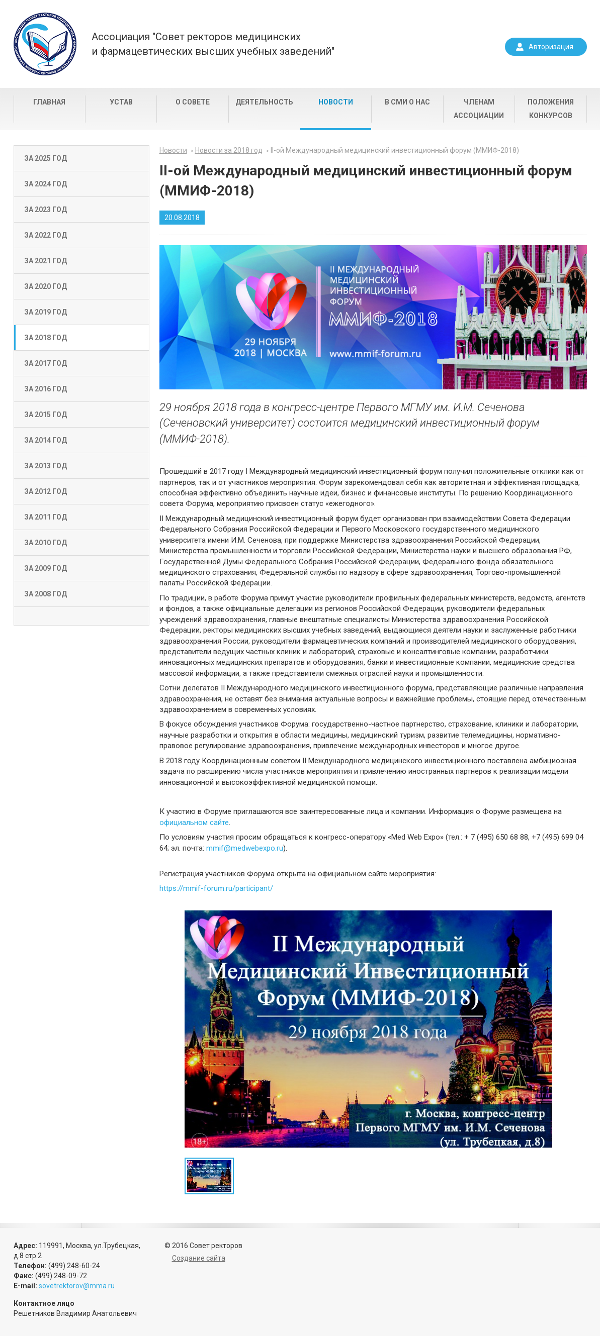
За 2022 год (45, 235)
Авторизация (551, 47)
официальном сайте (194, 822)
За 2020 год (45, 286)
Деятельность (264, 102)
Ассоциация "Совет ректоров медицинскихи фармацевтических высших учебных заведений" (213, 44)
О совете (193, 102)
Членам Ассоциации (479, 109)
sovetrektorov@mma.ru (77, 1286)
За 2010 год (45, 543)
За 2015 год (45, 414)
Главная (49, 102)
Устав (121, 102)
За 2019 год (45, 312)
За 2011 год (45, 517)
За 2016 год (45, 389)
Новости (335, 102)
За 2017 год (45, 363)
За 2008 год (45, 594)
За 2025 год (45, 158)
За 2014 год (45, 440)
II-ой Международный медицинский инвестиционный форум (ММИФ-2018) (395, 150)
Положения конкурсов (551, 109)
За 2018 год (45, 338)
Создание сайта (198, 1258)
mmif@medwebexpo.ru (244, 848)
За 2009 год (45, 568)
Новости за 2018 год (229, 150)
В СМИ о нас (407, 102)
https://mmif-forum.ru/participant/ (216, 888)
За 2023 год (45, 209)
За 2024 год (45, 184)
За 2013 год (45, 466)
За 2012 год (45, 491)
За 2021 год (45, 261)
